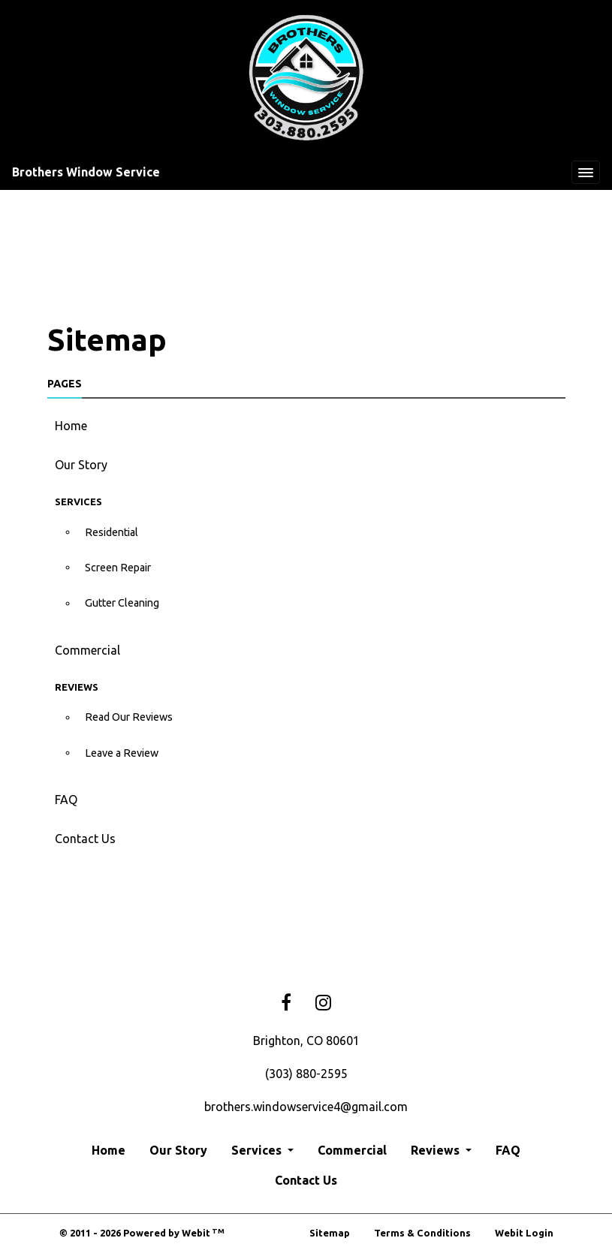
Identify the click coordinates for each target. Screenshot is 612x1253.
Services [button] (258, 1150)
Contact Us (85, 838)
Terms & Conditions (422, 1232)
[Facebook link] (286, 1003)
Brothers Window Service (86, 172)
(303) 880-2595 (306, 1073)
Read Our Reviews (129, 717)
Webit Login (524, 1232)
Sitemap (329, 1232)
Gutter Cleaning (122, 603)
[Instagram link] (323, 1003)
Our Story (81, 464)
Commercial (87, 650)
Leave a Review (121, 753)
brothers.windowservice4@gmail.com (306, 1106)
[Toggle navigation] (585, 173)
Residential (111, 532)
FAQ (66, 799)
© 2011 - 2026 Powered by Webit (142, 1233)
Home (71, 425)
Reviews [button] (437, 1150)
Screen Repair (118, 568)
